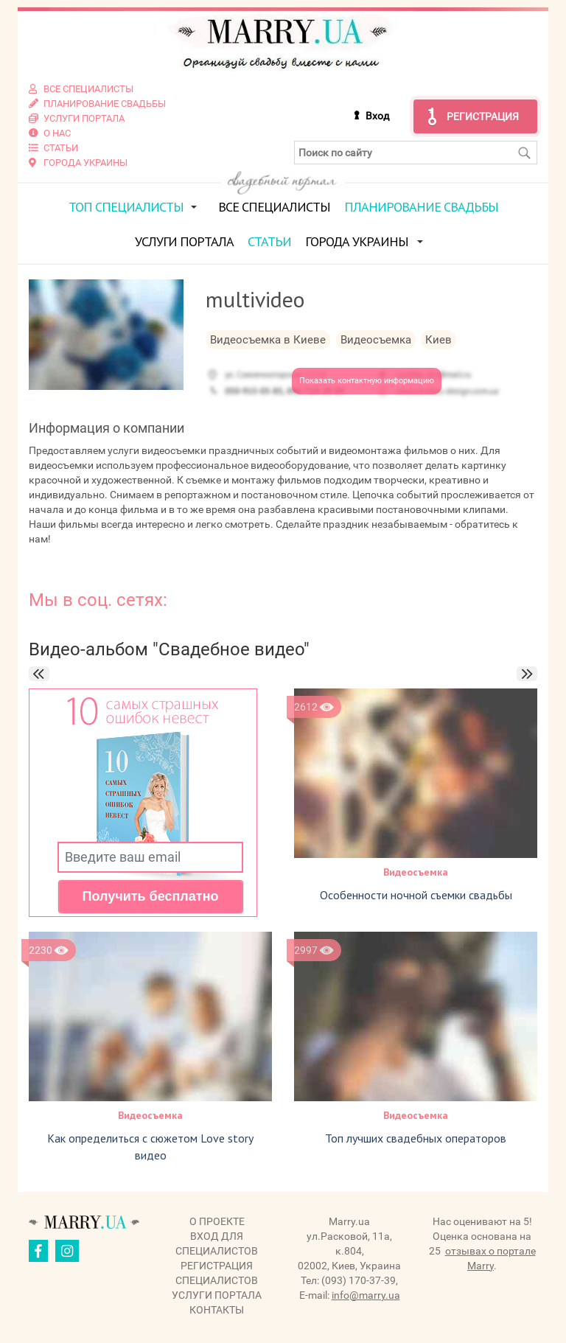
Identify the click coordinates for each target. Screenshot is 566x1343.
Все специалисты (274, 206)
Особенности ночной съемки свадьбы (416, 894)
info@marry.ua (366, 1295)
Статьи (269, 241)
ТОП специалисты (126, 206)
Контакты (216, 1310)
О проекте (217, 1221)
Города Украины (356, 241)
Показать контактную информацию (366, 381)
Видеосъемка (415, 872)
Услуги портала (184, 241)
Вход (377, 116)
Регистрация (483, 116)
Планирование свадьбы (421, 206)
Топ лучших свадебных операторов (415, 1138)
